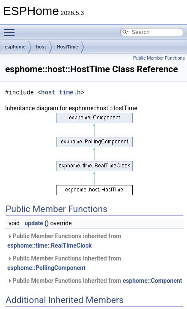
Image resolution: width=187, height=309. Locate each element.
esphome (15, 46)
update (33, 223)
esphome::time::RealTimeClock (49, 245)
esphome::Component (152, 280)
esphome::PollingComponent (46, 267)
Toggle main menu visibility (11, 28)
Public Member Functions (159, 58)
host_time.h (60, 92)
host (41, 46)
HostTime (67, 46)
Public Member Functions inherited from (64, 241)
